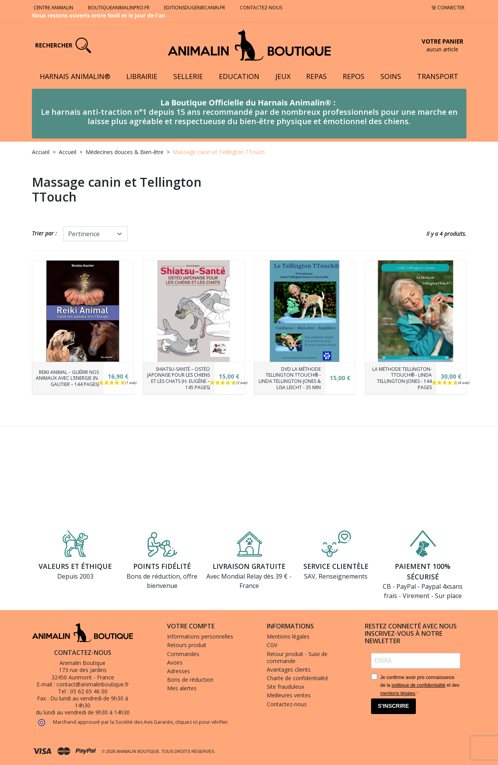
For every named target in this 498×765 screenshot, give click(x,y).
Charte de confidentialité (297, 678)
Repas (316, 76)
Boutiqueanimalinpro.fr (119, 7)
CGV (272, 645)
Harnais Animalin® (75, 76)
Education (239, 76)
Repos (353, 76)
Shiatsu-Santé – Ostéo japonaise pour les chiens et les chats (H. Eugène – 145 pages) (178, 378)
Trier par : (44, 233)
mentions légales (397, 693)
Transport (437, 76)
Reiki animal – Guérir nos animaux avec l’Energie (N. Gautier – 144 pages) (67, 378)
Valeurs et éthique (75, 566)
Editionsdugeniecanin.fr (194, 7)
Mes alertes (182, 688)
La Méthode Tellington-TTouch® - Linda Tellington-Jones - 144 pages (402, 378)
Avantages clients (289, 669)
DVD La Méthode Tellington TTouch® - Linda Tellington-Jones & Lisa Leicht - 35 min (290, 378)
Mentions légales (288, 636)
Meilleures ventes (289, 695)
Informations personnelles (200, 636)
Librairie (141, 76)
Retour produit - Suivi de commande (297, 657)
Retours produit (186, 645)
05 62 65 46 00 (88, 691)
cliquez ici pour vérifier (201, 722)
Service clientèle (335, 566)
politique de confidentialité (418, 685)
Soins (390, 76)
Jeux (282, 76)
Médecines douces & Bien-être (125, 152)
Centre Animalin (53, 7)
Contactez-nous (261, 7)
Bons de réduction (190, 679)
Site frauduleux (285, 686)
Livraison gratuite (249, 566)
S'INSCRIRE (393, 706)
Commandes (183, 654)
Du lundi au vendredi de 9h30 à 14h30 (89, 702)
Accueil (40, 152)
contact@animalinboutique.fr (92, 684)
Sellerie (188, 76)
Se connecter (448, 7)
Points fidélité (162, 566)
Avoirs (175, 662)
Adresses (178, 671)
